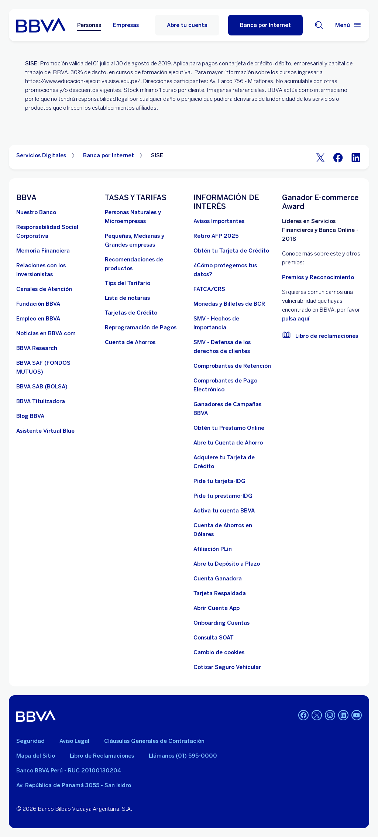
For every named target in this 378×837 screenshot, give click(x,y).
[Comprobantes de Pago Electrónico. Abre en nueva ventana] (233, 385)
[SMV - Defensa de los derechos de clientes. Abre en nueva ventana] (233, 347)
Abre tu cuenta (187, 25)
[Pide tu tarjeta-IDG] (219, 481)
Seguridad (30, 741)
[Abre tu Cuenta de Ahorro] (228, 442)
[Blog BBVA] (30, 416)
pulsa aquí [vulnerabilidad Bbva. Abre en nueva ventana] (295, 318)
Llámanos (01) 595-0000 (183, 755)
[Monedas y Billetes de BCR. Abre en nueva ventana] (229, 303)
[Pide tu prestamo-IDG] (222, 495)
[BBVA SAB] (42, 386)
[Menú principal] (348, 25)
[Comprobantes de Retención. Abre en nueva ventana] (232, 365)
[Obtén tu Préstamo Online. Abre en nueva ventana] (228, 427)
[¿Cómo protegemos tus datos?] (233, 270)
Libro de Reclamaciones (102, 755)
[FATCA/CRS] (209, 289)
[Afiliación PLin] (212, 549)
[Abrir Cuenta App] (216, 608)
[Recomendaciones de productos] (145, 264)
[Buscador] (319, 25)
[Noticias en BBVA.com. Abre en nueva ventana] (46, 333)
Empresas (126, 25)
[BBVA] (36, 716)
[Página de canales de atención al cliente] (44, 289)
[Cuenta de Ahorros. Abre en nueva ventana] (130, 342)
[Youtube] (356, 716)
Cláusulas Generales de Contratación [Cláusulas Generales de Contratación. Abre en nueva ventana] (154, 741)
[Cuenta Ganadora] (217, 578)
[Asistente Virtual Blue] (45, 430)
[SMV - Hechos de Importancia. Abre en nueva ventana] (233, 323)
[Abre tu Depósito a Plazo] (226, 563)
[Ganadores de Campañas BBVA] (233, 409)
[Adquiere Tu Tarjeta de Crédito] (233, 462)
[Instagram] (330, 716)
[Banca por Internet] (265, 25)
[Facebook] (338, 157)
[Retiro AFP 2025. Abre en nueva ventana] (215, 235)
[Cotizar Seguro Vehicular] (227, 667)
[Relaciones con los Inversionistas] (56, 270)
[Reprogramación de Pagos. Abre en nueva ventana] (140, 327)
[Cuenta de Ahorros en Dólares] (233, 530)
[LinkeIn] (356, 157)
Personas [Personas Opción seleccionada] (89, 25)
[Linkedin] (343, 716)
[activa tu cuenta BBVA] (224, 510)
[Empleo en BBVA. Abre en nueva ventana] (38, 318)
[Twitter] (320, 157)
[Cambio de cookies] (218, 652)
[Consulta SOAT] (213, 637)
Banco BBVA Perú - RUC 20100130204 (68, 770)
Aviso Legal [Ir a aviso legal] (74, 741)
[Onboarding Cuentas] (221, 622)
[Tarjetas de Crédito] (131, 312)
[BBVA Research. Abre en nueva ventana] (36, 348)
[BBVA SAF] (56, 367)
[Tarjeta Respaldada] (219, 593)
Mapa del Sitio (35, 755)
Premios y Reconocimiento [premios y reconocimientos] (318, 277)
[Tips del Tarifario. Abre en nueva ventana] (127, 283)
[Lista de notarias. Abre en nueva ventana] (127, 298)
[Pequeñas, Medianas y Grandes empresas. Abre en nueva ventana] (145, 240)
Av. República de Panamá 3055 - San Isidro (73, 785)
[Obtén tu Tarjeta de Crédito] (231, 250)
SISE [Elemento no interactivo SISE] (157, 155)
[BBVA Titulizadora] (40, 401)
